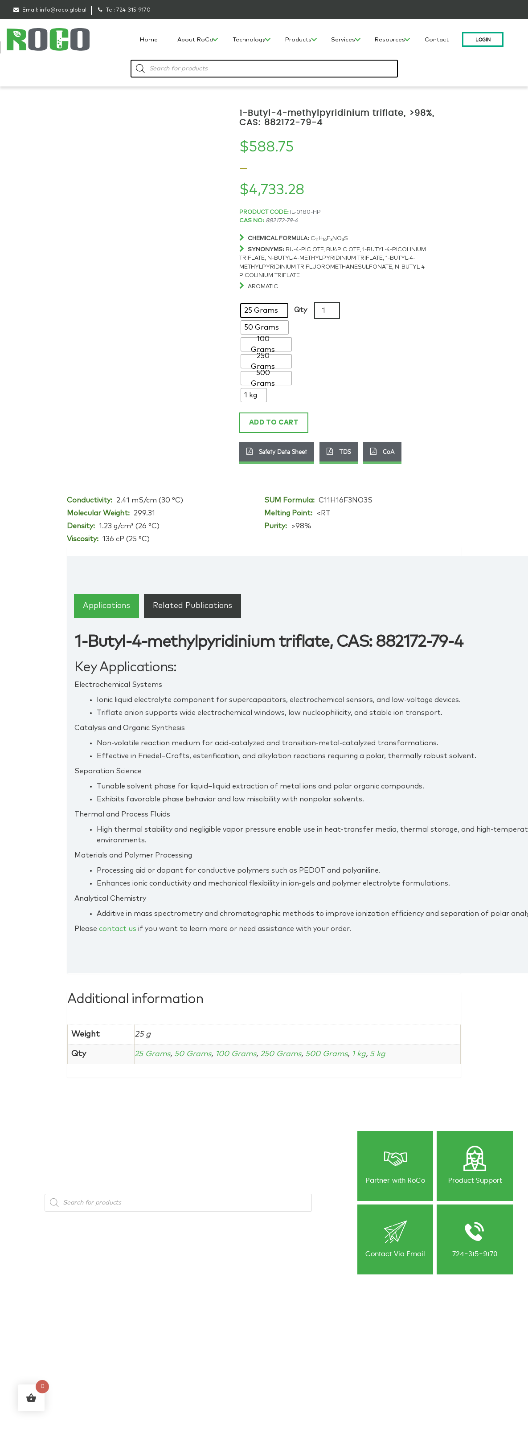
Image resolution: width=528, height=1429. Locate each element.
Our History (27, 1321)
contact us (117, 928)
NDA (276, 1350)
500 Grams (336, 1053)
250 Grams (288, 1053)
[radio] (264, 310)
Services (343, 40)
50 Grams (195, 1053)
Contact (437, 40)
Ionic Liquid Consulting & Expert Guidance (215, 1325)
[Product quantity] (327, 310)
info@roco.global (63, 10)
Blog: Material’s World (297, 1321)
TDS (339, 451)
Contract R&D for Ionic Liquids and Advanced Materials (212, 1346)
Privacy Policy (372, 1321)
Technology (249, 40)
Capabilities (28, 1341)
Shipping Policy (374, 1331)
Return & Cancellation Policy (391, 1341)
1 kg (369, 1053)
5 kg (389, 1053)
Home (149, 40)
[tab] (106, 605)
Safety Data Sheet (276, 451)
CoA (382, 451)
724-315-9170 (133, 10)
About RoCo (195, 40)
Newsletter (284, 1331)
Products (298, 40)
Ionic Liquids (114, 1321)
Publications (286, 1341)
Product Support (475, 1164)
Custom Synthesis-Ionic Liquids (214, 1367)
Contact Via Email (395, 1238)
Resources (390, 40)
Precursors (112, 1350)
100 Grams (240, 1053)
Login (483, 39)
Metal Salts (112, 1331)
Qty (300, 310)
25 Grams (153, 1053)
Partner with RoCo (395, 1164)
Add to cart (273, 422)
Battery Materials (119, 1341)
